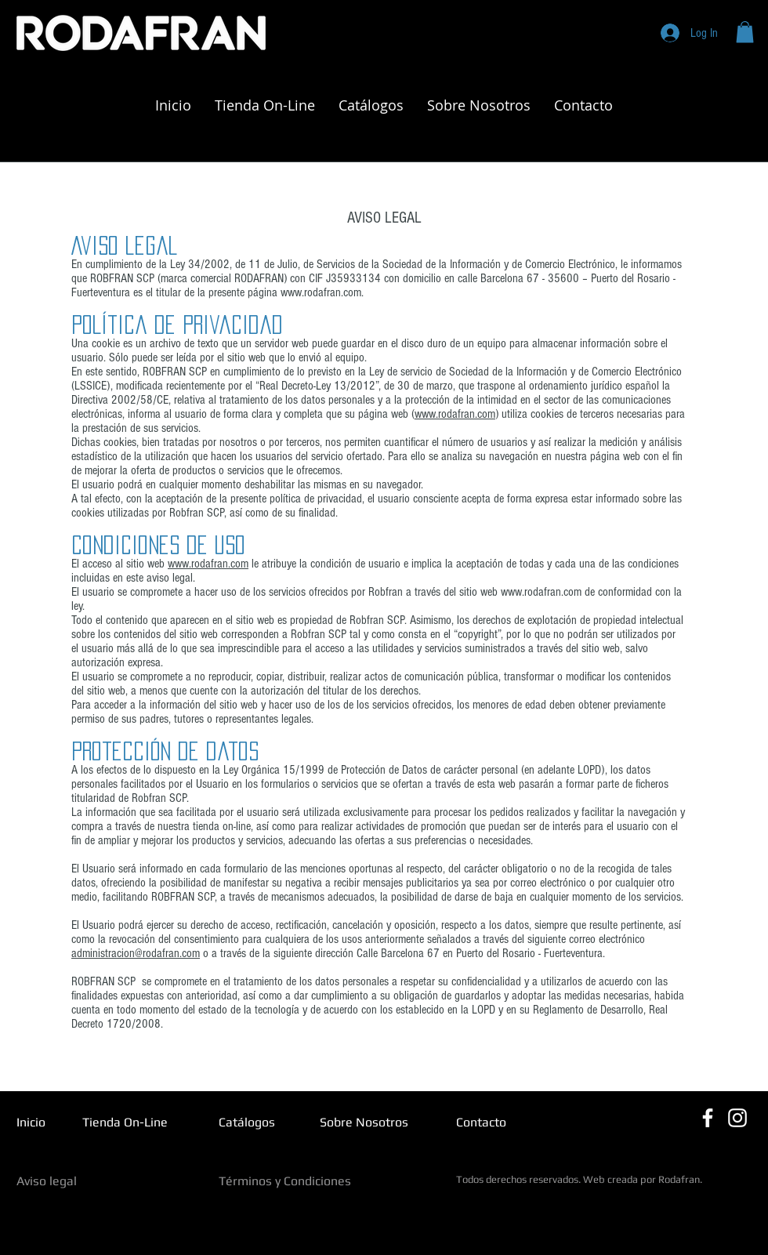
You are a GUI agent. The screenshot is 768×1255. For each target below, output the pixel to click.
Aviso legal (46, 1180)
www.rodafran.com (321, 292)
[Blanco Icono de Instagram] (737, 1117)
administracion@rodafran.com (135, 953)
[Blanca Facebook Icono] (707, 1117)
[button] (745, 31)
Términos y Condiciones (285, 1180)
